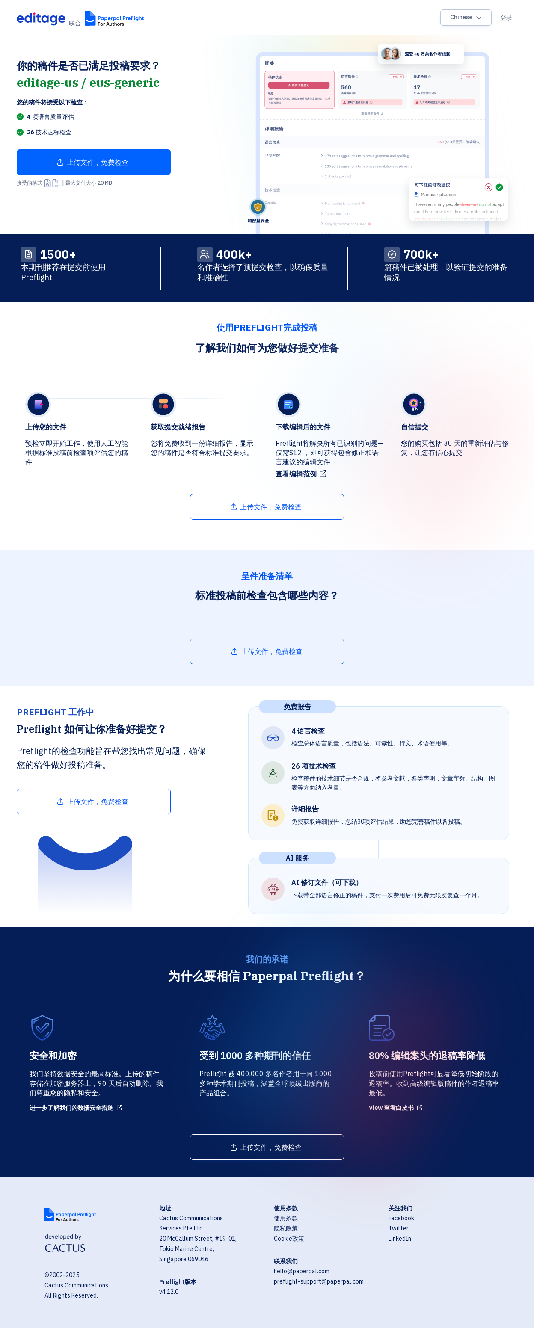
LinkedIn (400, 1238)
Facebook (401, 1218)
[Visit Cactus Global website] (65, 1244)
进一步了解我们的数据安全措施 (71, 1108)
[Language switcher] (466, 17)
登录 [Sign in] (506, 17)
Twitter (399, 1228)
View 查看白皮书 (391, 1108)
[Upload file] (94, 162)
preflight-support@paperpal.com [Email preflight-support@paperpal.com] (319, 1281)
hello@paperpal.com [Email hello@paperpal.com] (301, 1271)
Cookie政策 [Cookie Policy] (289, 1238)
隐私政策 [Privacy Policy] (286, 1228)
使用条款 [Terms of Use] (286, 1218)
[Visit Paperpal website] (70, 1214)
